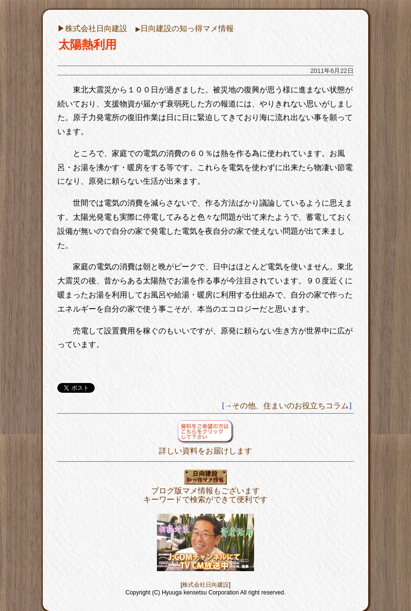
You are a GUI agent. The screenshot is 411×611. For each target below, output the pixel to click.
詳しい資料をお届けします (205, 446)
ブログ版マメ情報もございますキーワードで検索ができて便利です (205, 491)
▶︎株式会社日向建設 (92, 28)
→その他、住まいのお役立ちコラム (286, 406)
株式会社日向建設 (205, 584)
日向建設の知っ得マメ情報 (185, 28)
